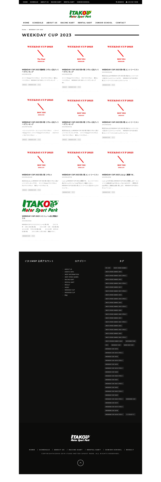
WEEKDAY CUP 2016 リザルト (114, 365)
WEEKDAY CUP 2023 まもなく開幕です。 (118, 175)
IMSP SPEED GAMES (71, 278)
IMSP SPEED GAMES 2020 (113, 313)
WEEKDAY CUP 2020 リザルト (114, 381)
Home (24, 29)
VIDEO (67, 288)
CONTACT (121, 23)
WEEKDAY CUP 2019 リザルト (114, 373)
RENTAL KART (69, 2)
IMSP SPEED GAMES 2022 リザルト (116, 333)
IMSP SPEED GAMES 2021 (113, 321)
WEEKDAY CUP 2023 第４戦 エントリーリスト (120, 70)
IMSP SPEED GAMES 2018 (113, 297)
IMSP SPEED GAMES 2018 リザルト (116, 301)
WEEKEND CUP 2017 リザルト (114, 414)
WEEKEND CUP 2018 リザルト (114, 422)
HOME (25, 2)
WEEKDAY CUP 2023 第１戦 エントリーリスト (80, 175)
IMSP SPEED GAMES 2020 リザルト (116, 317)
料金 (66, 296)
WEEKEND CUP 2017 (112, 410)
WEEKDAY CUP (32, 84)
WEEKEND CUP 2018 (112, 418)
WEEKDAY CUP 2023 (112, 401)
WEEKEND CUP (70, 293)
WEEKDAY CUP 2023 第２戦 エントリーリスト (120, 122)
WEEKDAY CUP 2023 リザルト (114, 406)
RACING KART (56, 2)
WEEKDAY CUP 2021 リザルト (114, 389)
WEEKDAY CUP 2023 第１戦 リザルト (37, 175)
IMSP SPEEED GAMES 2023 (114, 345)
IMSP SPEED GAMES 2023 (113, 337)
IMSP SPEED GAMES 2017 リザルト (116, 293)
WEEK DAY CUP (128, 349)
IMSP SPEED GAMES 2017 (113, 289)
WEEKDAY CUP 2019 (112, 369)
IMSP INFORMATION (72, 275)
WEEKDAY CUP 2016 (112, 361)
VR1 (107, 349)
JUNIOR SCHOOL (83, 2)
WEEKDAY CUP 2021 (112, 385)
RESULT (26, 6)
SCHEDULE (34, 2)
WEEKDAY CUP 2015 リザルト (114, 357)
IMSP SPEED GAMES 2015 (113, 272)
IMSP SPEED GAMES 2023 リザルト (116, 341)
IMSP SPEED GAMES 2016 (113, 281)
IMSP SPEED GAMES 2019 (113, 305)
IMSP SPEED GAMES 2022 (113, 329)
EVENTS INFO (69, 273)
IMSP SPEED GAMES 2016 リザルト (116, 285)
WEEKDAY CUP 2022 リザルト (114, 397)
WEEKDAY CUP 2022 (112, 393)
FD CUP (108, 268)
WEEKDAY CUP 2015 (112, 353)
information (130, 345)
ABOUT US (45, 2)
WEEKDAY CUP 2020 (112, 377)
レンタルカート (130, 422)
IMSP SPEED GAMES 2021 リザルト (116, 325)
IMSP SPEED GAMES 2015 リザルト (116, 277)
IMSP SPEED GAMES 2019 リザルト (116, 309)
